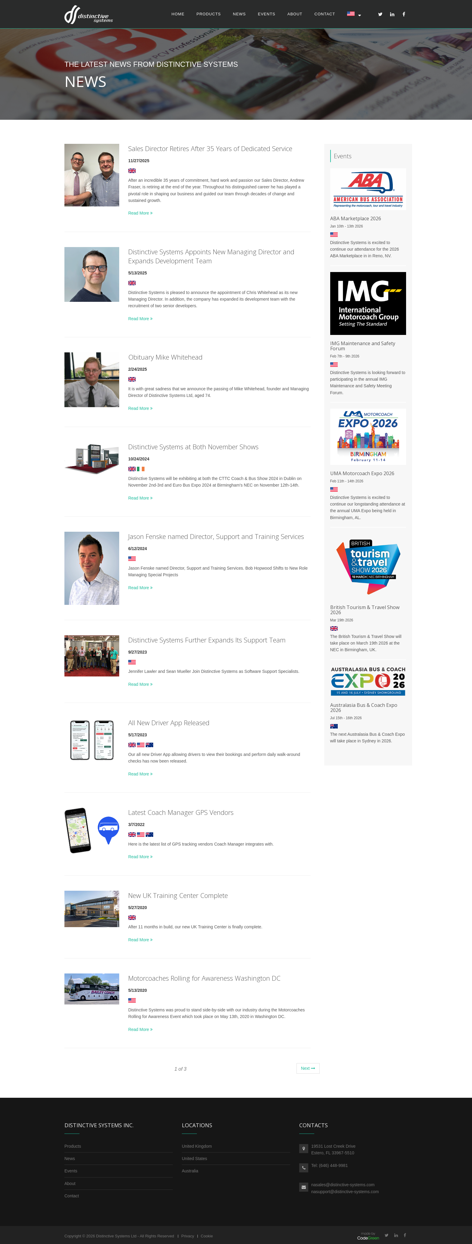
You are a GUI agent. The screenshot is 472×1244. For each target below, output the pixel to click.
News (239, 14)
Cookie (207, 1236)
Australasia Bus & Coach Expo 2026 (363, 708)
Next (308, 1068)
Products (209, 14)
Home (178, 14)
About (295, 14)
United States (194, 1158)
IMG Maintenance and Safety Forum (362, 346)
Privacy (187, 1236)
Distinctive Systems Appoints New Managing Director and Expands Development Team (211, 256)
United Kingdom (197, 1146)
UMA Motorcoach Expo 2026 (362, 473)
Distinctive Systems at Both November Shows (193, 446)
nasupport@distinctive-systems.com (345, 1191)
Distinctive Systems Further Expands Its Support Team (207, 639)
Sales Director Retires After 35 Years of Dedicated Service (210, 148)
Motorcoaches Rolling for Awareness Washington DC (204, 978)
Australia (190, 1171)
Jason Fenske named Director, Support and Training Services (216, 536)
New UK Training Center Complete (178, 895)
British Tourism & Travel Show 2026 (364, 610)
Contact (325, 14)
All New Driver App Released (169, 722)
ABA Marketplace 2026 (355, 218)
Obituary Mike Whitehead (165, 356)
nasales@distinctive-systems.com (342, 1185)
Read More (140, 213)
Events (266, 14)
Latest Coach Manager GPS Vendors (181, 812)
